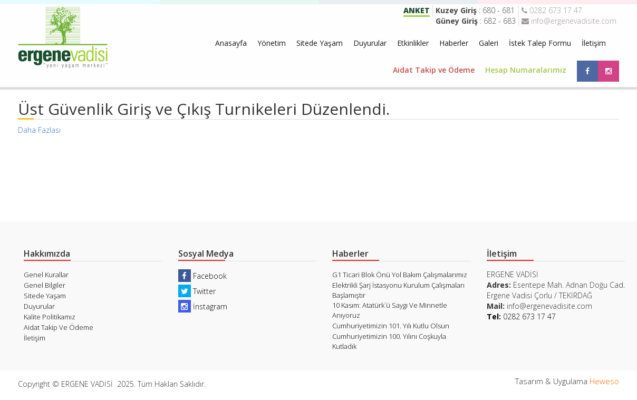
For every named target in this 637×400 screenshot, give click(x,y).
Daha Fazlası (39, 130)
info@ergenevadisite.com (569, 21)
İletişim (594, 43)
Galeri (488, 43)
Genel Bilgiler (44, 285)
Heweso (604, 381)
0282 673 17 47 (552, 10)
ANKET (416, 10)
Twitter (197, 291)
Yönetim (271, 43)
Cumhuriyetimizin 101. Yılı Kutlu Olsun (390, 325)
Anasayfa (231, 43)
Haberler (453, 43)
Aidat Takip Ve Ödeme (58, 327)
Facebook (202, 276)
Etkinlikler (413, 43)
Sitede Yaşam (319, 43)
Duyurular (370, 43)
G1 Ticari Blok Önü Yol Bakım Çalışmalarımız (399, 274)
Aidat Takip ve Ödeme (434, 70)
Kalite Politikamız (49, 316)
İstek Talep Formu (540, 43)
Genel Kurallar (46, 274)
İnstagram (202, 306)
